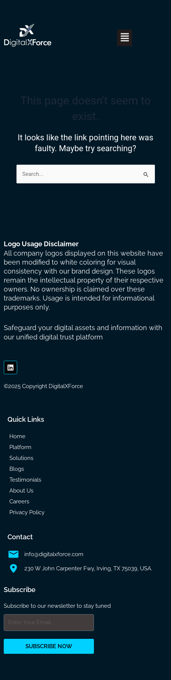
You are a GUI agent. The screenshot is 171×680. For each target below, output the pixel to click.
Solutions (21, 458)
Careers (19, 501)
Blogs (16, 469)
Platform (20, 447)
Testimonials (25, 479)
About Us (21, 490)
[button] (124, 38)
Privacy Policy (27, 512)
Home (17, 436)
